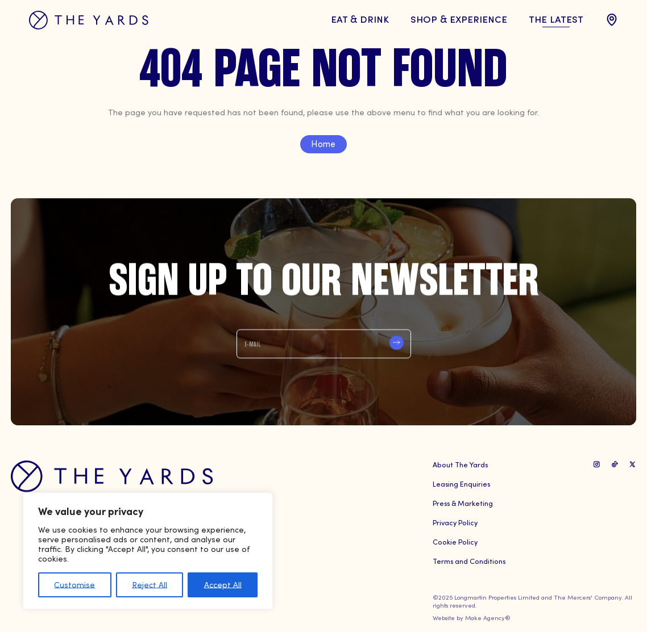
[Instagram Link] (596, 464)
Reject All (149, 584)
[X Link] (632, 464)
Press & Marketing (463, 503)
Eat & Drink (360, 18)
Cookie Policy (455, 541)
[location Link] (612, 20)
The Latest (556, 18)
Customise (74, 584)
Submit (396, 343)
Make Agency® (488, 617)
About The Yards (460, 464)
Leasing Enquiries (461, 483)
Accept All (223, 584)
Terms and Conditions (469, 561)
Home (323, 143)
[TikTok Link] (615, 464)
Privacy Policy (455, 522)
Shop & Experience (458, 18)
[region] (148, 550)
